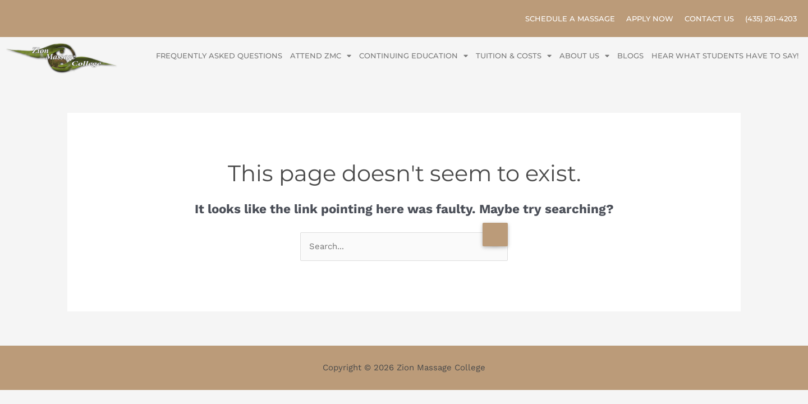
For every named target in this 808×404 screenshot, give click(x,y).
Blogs (630, 55)
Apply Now (649, 18)
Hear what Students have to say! (724, 55)
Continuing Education (413, 56)
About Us (584, 56)
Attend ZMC (320, 56)
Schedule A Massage (570, 18)
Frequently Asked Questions (219, 55)
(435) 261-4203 (771, 18)
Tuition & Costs (514, 56)
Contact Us (709, 18)
